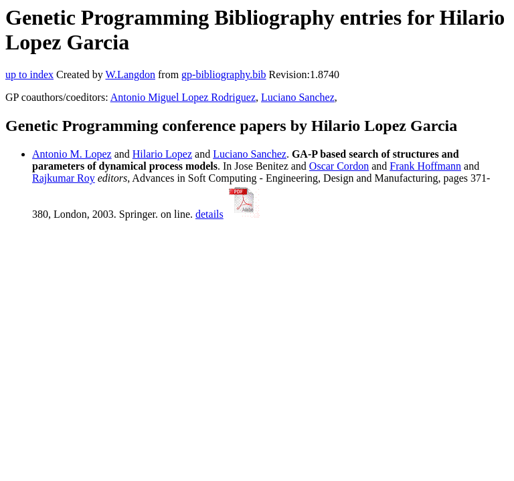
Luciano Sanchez (298, 97)
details (209, 214)
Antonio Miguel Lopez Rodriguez (183, 97)
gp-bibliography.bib (223, 74)
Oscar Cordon (339, 166)
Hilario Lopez (162, 154)
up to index (29, 74)
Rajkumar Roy (63, 178)
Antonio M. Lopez (72, 154)
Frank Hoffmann (425, 166)
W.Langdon (130, 74)
